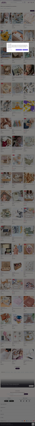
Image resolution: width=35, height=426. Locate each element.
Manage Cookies (10, 49)
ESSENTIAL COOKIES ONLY (19, 49)
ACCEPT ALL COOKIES (25, 49)
